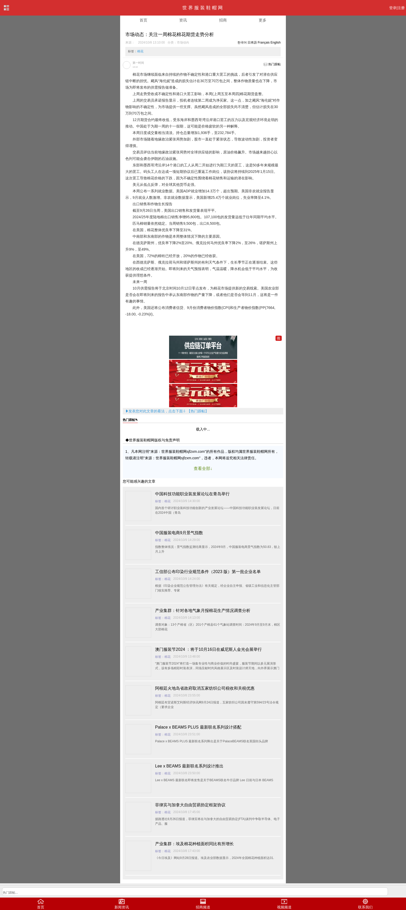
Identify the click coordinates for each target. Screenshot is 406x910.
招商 (223, 20)
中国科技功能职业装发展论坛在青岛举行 (192, 494)
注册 (401, 8)
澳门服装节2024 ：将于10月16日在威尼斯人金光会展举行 (208, 649)
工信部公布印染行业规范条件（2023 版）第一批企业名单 (208, 571)
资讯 (183, 20)
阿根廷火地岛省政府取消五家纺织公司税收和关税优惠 (205, 688)
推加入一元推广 (278, 338)
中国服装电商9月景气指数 (179, 533)
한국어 (242, 42)
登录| (393, 8)
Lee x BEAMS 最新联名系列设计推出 (189, 766)
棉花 (140, 51)
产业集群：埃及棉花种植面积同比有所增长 (194, 844)
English (276, 42)
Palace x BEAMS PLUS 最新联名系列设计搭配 (198, 727)
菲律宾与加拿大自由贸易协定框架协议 (190, 805)
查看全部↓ (203, 468)
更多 (262, 20)
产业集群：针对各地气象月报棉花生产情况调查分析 (202, 610)
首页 (143, 20)
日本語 (252, 42)
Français (264, 42)
